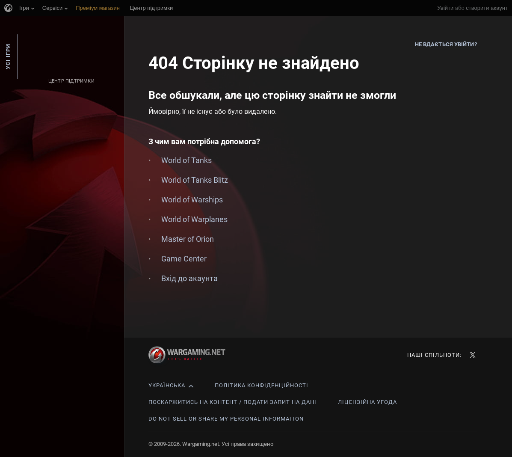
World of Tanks (186, 160)
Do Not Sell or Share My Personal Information (226, 418)
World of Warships (192, 199)
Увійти (445, 8)
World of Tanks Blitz (194, 179)
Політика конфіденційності (261, 385)
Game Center (184, 258)
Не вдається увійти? (446, 44)
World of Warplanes (194, 219)
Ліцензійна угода (367, 402)
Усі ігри (8, 56)
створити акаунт (487, 8)
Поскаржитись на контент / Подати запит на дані (232, 402)
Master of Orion (187, 238)
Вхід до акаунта (189, 278)
